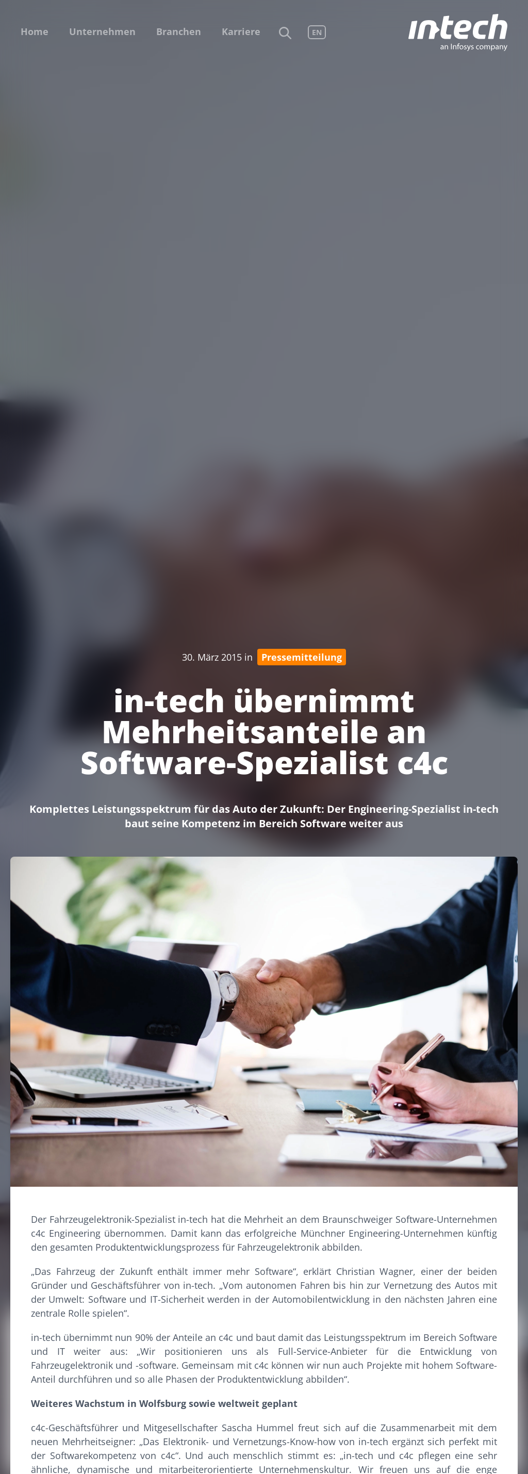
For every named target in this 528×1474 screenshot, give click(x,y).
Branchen (178, 31)
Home (34, 31)
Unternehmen (102, 31)
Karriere (241, 31)
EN (317, 32)
